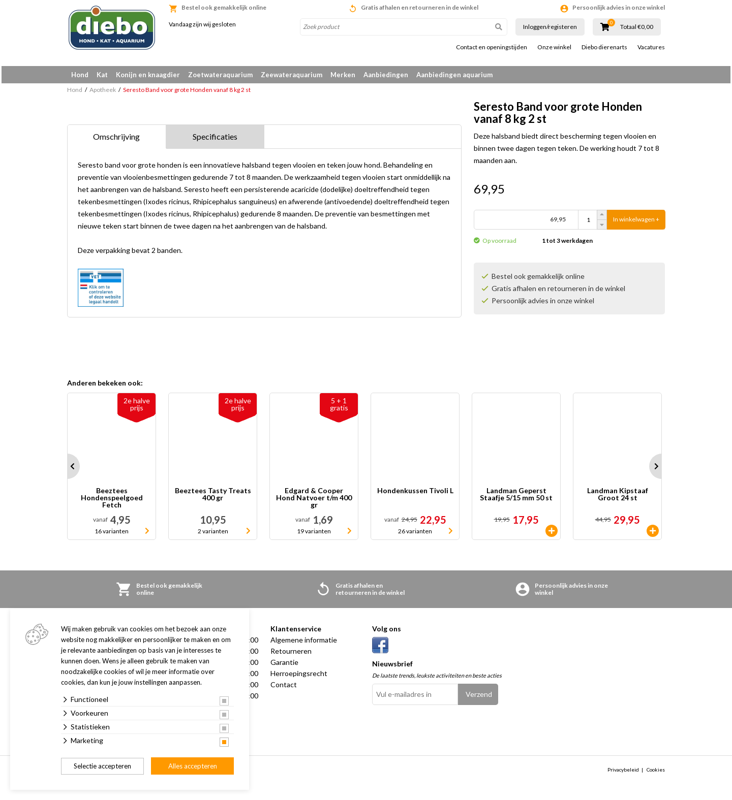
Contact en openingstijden (491, 47)
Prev (67, 470)
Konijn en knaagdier (148, 75)
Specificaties (215, 140)
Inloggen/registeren (550, 26)
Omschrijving (116, 140)
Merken (342, 75)
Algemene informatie (303, 643)
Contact (283, 688)
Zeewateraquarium (291, 75)
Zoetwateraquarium (220, 75)
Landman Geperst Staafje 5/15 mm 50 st (516, 498)
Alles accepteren (192, 766)
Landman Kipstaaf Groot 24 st (617, 498)
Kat (102, 75)
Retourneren (291, 654)
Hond (79, 75)
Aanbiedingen (385, 75)
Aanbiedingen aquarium (454, 75)
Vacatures (651, 47)
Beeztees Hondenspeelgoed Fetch (112, 501)
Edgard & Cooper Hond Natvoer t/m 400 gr (314, 501)
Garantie (284, 665)
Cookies (656, 773)
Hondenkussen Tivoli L (415, 494)
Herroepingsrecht (298, 677)
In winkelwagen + (636, 223)
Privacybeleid (623, 773)
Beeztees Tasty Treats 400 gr (213, 498)
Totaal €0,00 (636, 27)
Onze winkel (554, 47)
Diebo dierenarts (604, 47)
